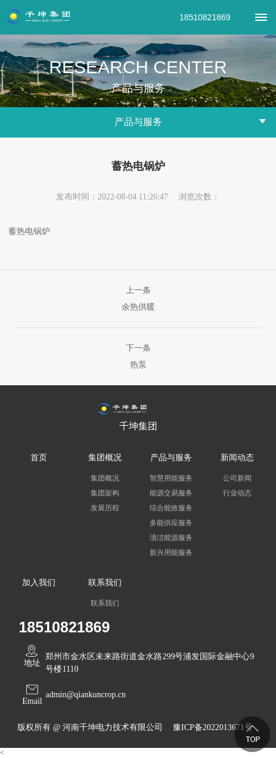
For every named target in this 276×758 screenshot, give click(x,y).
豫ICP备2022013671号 (213, 727)
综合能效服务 (171, 508)
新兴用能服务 (171, 552)
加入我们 (38, 582)
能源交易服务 (171, 493)
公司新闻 (237, 478)
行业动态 (237, 493)
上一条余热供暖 (138, 298)
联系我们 (105, 582)
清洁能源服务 (171, 538)
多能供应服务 (171, 523)
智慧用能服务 (171, 478)
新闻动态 (237, 457)
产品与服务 (171, 457)
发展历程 (105, 508)
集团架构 (105, 493)
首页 (38, 457)
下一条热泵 (138, 356)
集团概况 (105, 457)
